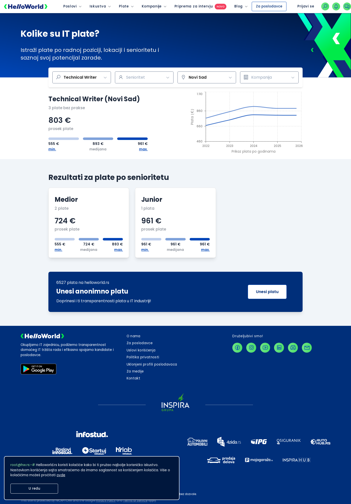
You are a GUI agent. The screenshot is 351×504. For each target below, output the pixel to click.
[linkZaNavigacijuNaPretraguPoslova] (325, 6)
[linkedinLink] (279, 348)
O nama (133, 336)
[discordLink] (293, 348)
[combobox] (144, 77)
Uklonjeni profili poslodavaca (152, 364)
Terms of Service (135, 501)
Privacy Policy (106, 501)
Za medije (135, 371)
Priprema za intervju (194, 6)
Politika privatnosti (143, 357)
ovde (61, 475)
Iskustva (98, 6)
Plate (124, 6)
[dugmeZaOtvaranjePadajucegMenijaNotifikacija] (336, 6)
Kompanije (152, 6)
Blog (238, 6)
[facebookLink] (237, 348)
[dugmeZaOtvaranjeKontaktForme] (133, 378)
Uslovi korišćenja (141, 350)
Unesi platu (267, 292)
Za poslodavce (269, 6)
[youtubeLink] (265, 348)
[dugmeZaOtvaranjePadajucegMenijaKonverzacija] (347, 6)
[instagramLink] (251, 348)
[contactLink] (307, 348)
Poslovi (70, 6)
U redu (34, 488)
